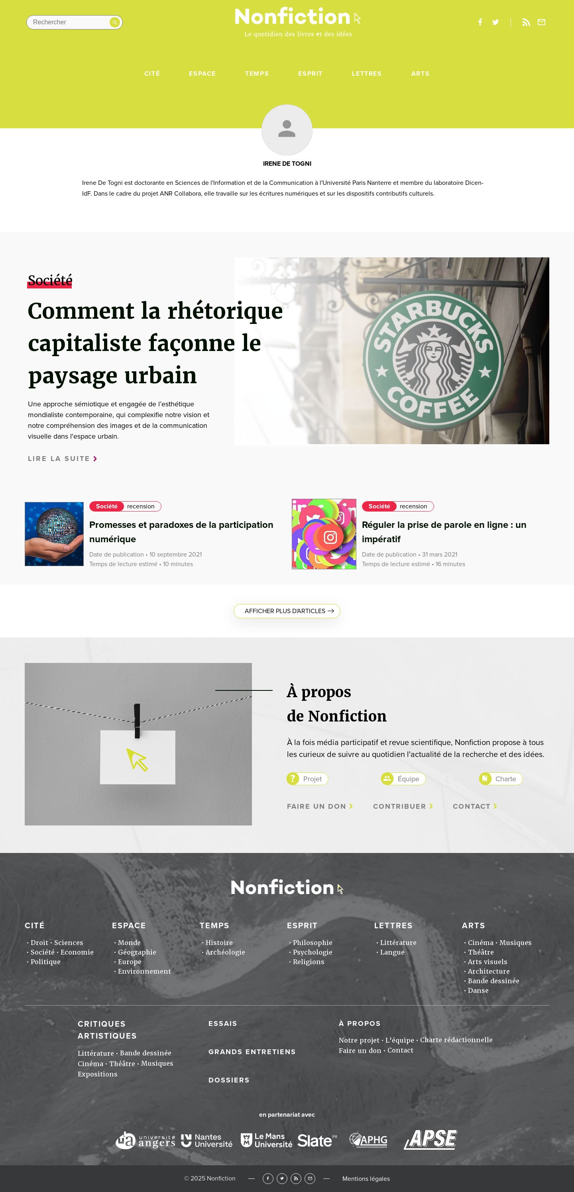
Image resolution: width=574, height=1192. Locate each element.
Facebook (268, 1178)
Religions (308, 962)
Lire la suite (59, 459)
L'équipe (399, 1040)
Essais (223, 1023)
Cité (152, 73)
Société (107, 506)
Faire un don (316, 806)
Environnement (144, 971)
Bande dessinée (493, 981)
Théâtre (481, 952)
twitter (495, 22)
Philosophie (312, 943)
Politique (46, 962)
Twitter (282, 1178)
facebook (480, 22)
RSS (296, 1178)
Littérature (398, 943)
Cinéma (480, 943)
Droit (39, 943)
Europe (130, 962)
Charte (505, 778)
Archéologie (225, 952)
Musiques (515, 943)
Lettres (367, 73)
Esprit (310, 73)
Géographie (137, 952)
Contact (472, 806)
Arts (420, 73)
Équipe (408, 778)
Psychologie (312, 952)
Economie (77, 952)
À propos (360, 1023)
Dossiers (229, 1080)
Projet (312, 778)
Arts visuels (487, 962)
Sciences (68, 943)
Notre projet (359, 1040)
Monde (129, 943)
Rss (526, 22)
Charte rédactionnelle (456, 1040)
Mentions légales (366, 1179)
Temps (257, 73)
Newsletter (541, 22)
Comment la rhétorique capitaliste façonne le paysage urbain (155, 343)
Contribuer (400, 806)
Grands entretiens (252, 1051)
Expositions (98, 1074)
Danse (478, 990)
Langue (392, 952)
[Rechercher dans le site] (74, 22)
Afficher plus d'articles (285, 611)
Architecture (489, 971)
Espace (202, 73)
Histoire (219, 943)
